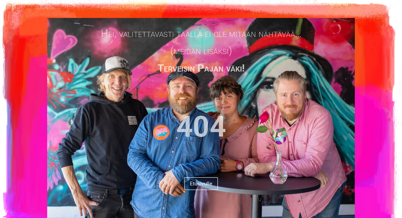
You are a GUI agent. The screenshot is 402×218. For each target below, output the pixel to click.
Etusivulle (201, 184)
